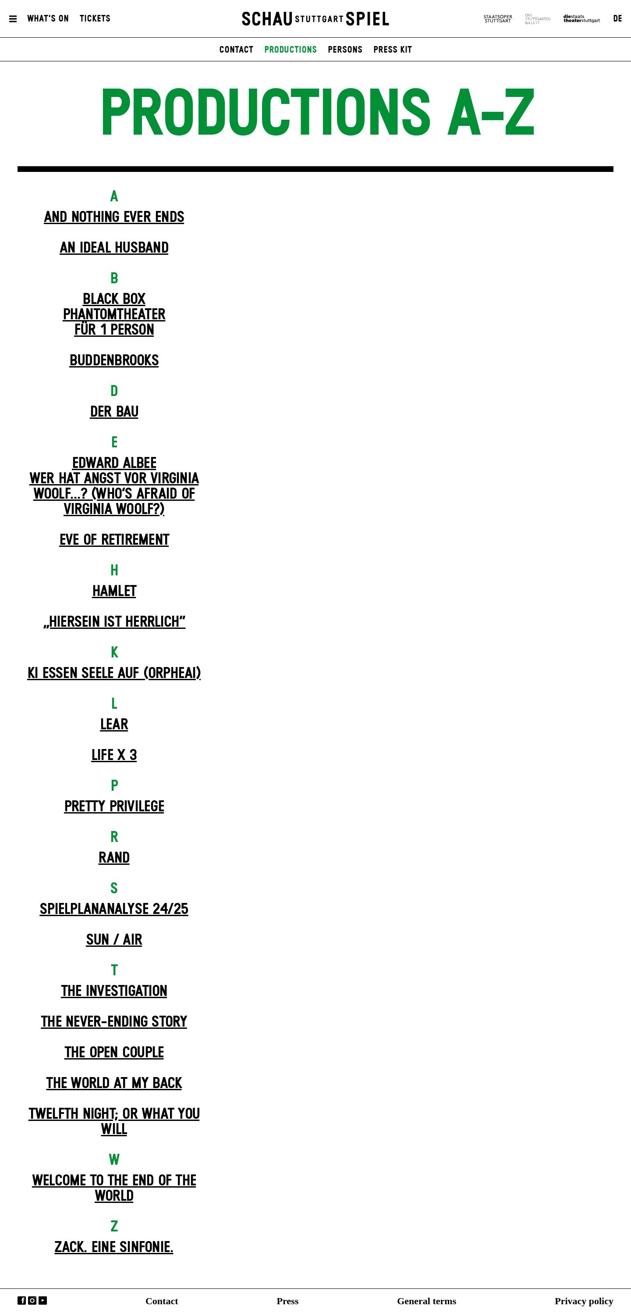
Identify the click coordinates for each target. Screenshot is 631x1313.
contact (236, 50)
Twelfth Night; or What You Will (114, 1122)
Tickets (95, 19)
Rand (113, 858)
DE (617, 19)
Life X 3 (114, 756)
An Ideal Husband (114, 248)
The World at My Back (113, 1084)
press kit (392, 50)
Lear (114, 725)
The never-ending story (114, 1022)
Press (288, 1300)
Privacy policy (584, 1300)
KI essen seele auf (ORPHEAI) (114, 673)
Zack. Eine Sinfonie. (113, 1248)
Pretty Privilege (114, 807)
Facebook (22, 1300)
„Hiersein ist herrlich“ (114, 622)
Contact (161, 1300)
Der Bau (114, 412)
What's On (48, 19)
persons (345, 50)
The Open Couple (114, 1053)
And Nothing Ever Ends (114, 217)
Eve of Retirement (114, 540)
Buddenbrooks (114, 361)
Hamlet (114, 591)
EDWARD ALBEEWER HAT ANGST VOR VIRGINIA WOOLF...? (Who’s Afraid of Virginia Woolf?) (114, 486)
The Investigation (114, 991)
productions (290, 50)
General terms (426, 1300)
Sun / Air (114, 940)
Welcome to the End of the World (114, 1188)
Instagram (32, 1300)
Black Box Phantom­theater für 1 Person (114, 315)
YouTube (43, 1300)
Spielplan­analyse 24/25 (113, 909)
